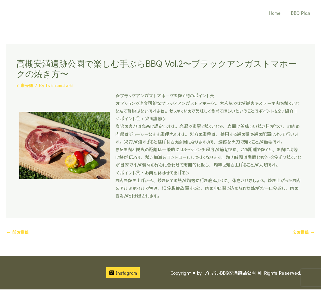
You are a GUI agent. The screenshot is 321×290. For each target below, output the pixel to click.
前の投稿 (18, 232)
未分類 (27, 85)
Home (276, 12)
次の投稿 (303, 232)
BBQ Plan (301, 12)
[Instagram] (123, 273)
